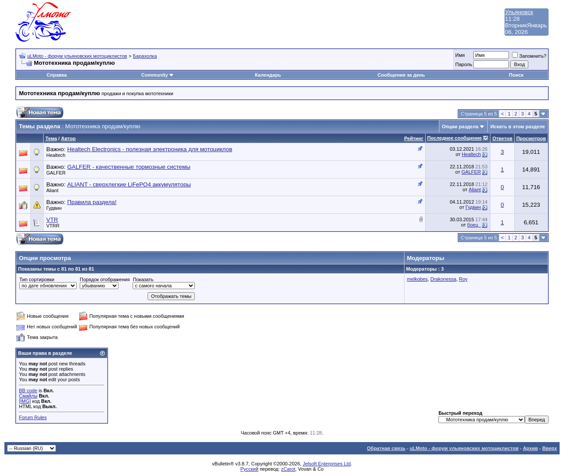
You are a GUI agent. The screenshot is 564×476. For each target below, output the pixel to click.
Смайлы (28, 395)
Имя (459, 55)
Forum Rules (33, 417)
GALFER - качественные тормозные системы (128, 167)
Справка (57, 75)
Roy (463, 279)
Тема (51, 138)
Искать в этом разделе (517, 126)
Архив (530, 448)
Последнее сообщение (454, 138)
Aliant (52, 190)
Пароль (463, 64)
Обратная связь (386, 448)
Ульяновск (519, 12)
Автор (68, 138)
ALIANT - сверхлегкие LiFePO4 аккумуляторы (129, 184)
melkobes (417, 279)
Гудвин (54, 208)
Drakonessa (443, 279)
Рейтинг (413, 138)
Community (157, 75)
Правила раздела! (91, 202)
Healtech (55, 155)
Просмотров (531, 138)
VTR (52, 219)
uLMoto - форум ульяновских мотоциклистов (77, 56)
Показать (143, 279)
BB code (28, 390)
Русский (250, 469)
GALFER (56, 172)
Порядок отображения (105, 279)
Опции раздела (460, 126)
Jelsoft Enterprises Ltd (327, 463)
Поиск (516, 75)
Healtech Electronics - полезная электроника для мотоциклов (149, 149)
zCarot (288, 469)
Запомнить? (529, 56)
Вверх (549, 448)
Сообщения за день (401, 75)
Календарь (268, 75)
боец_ (474, 224)
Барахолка (145, 56)
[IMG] (25, 401)
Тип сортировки (36, 279)
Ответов (502, 138)
